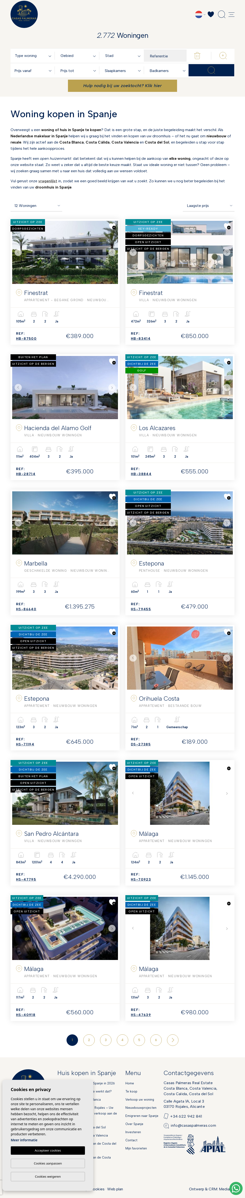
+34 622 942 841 (186, 1116)
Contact (131, 1140)
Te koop (131, 1091)
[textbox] (34, 56)
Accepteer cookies (48, 1150)
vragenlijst (47, 181)
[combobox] (34, 56)
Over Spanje (134, 1124)
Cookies (97, 1189)
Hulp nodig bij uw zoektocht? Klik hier (122, 85)
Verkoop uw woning (139, 1099)
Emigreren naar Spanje (141, 1116)
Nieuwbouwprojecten (140, 1107)
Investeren (133, 1132)
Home (129, 1083)
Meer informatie (24, 1140)
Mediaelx (226, 1189)
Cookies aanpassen (48, 1163)
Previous (17, 252)
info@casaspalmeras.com (193, 1125)
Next (113, 252)
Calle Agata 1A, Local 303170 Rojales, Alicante (184, 1104)
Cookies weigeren (48, 1176)
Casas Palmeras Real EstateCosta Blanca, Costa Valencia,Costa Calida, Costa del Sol (190, 1088)
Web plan (115, 1189)
